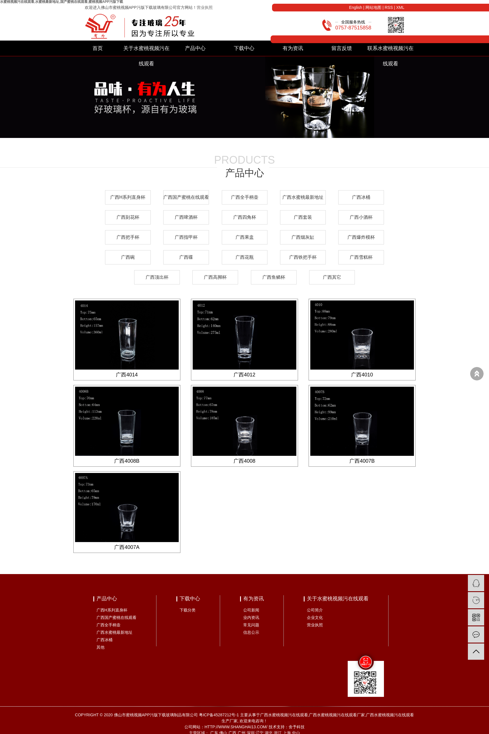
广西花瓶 (245, 257)
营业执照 (205, 7)
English (355, 7)
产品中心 (195, 48)
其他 (100, 647)
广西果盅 (245, 237)
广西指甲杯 (186, 237)
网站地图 (373, 7)
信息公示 (251, 632)
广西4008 (244, 461)
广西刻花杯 (127, 217)
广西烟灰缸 (302, 237)
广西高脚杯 (215, 277)
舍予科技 (297, 727)
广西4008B (126, 461)
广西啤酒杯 (186, 217)
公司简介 (315, 610)
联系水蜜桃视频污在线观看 (390, 50)
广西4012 (244, 375)
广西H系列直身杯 (128, 197)
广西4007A (126, 547)
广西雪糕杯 (361, 257)
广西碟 (186, 257)
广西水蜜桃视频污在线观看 (284, 715)
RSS (389, 7)
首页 (97, 48)
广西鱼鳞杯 (273, 277)
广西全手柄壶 (244, 197)
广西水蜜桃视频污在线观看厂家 (337, 715)
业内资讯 (251, 617)
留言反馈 (341, 48)
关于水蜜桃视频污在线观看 (146, 50)
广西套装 (303, 217)
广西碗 (128, 257)
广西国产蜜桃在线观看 (186, 197)
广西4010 (362, 375)
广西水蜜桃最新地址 (302, 197)
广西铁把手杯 (303, 257)
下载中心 (244, 48)
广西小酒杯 (361, 217)
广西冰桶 (361, 197)
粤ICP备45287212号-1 (219, 715)
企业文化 (315, 617)
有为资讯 (293, 48)
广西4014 (127, 375)
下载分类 (188, 610)
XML (400, 7)
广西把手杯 (127, 237)
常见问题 (251, 625)
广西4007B (362, 461)
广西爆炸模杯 (361, 237)
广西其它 (332, 277)
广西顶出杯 (157, 277)
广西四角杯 (244, 217)
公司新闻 (251, 610)
